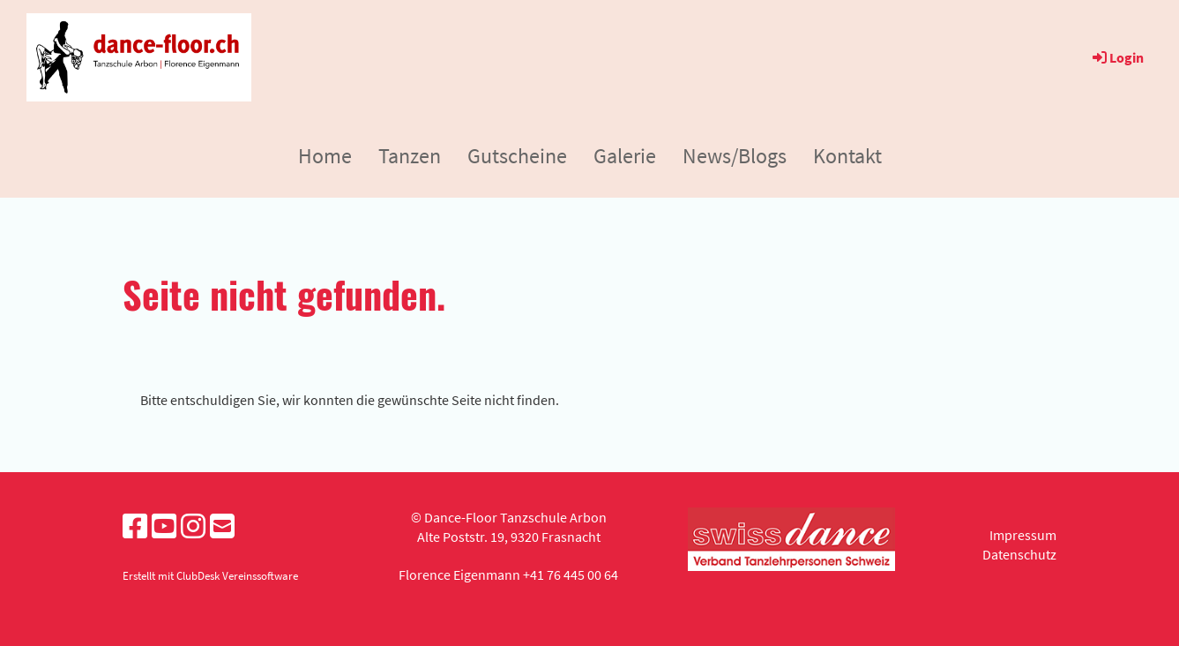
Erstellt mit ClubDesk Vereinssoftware (210, 575)
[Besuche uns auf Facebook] (135, 527)
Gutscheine (517, 155)
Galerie (624, 155)
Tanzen (409, 155)
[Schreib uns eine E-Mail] (222, 527)
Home (325, 155)
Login (1117, 57)
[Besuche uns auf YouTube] (164, 527)
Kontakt (847, 155)
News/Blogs (735, 155)
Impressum (1022, 535)
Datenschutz (1019, 554)
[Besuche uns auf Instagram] (193, 527)
